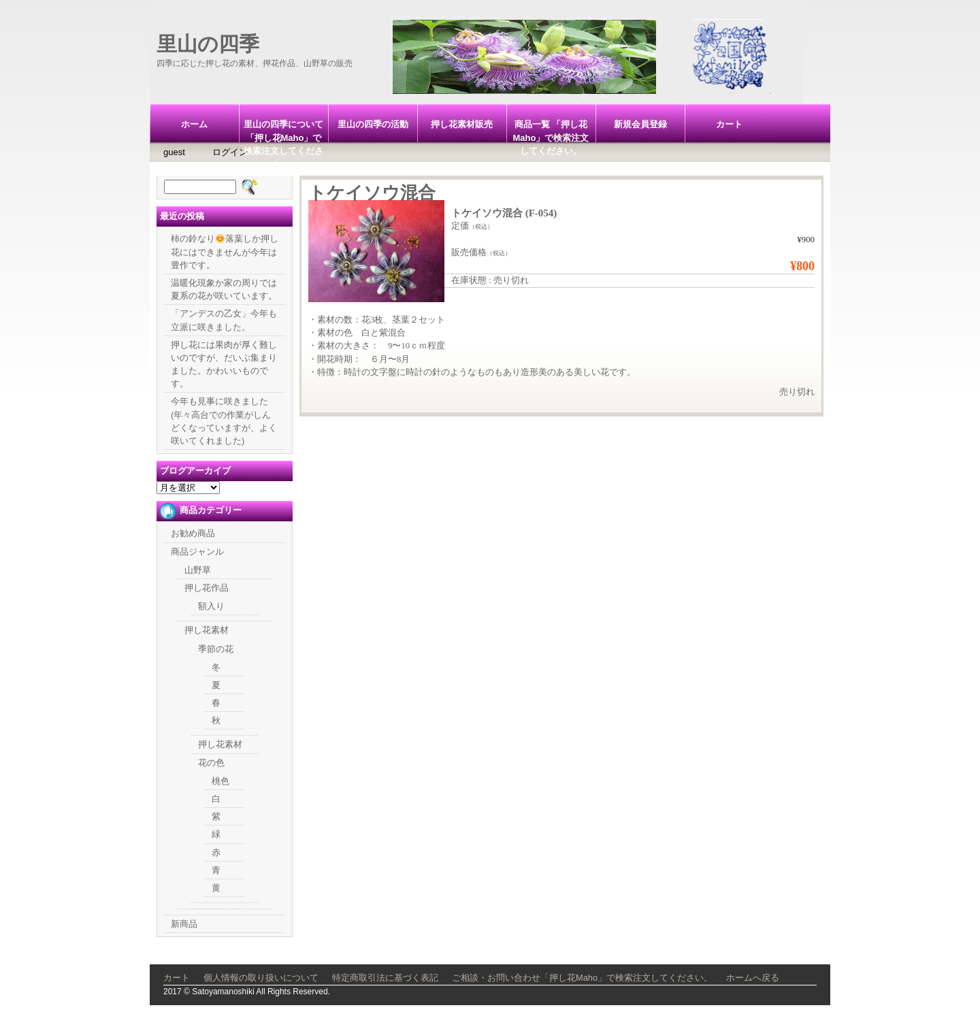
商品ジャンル (197, 551)
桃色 (220, 781)
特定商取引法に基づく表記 (385, 978)
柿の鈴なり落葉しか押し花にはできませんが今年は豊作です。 (224, 251)
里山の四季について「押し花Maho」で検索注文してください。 (283, 130)
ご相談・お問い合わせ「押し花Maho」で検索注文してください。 (582, 978)
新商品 (184, 924)
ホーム (194, 124)
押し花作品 (206, 588)
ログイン (230, 152)
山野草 (197, 570)
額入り (211, 606)
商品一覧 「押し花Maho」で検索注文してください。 (551, 130)
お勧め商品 (193, 533)
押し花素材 (206, 630)
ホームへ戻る (752, 978)
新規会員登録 (640, 124)
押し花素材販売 (462, 124)
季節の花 (215, 649)
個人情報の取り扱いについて (260, 978)
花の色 (211, 762)
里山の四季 (208, 44)
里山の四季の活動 (373, 124)
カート (729, 124)
